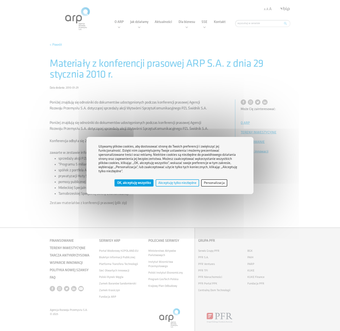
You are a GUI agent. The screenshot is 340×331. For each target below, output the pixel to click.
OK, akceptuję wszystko (134, 183)
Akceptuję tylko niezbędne (177, 183)
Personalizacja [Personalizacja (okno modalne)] (214, 183)
